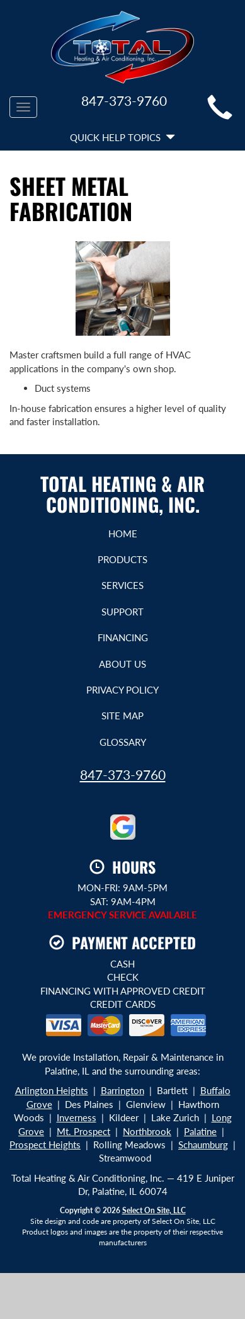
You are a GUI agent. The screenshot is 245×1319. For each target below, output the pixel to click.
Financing (123, 637)
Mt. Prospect (83, 1131)
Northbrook (147, 1131)
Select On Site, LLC (154, 1210)
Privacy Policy (122, 689)
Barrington (122, 1090)
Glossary (123, 742)
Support (122, 611)
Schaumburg (203, 1144)
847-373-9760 (123, 774)
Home (122, 533)
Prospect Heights (45, 1144)
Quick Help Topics (122, 137)
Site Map (122, 715)
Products (122, 559)
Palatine (200, 1131)
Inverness (76, 1117)
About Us (122, 664)
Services (122, 585)
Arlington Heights (51, 1090)
